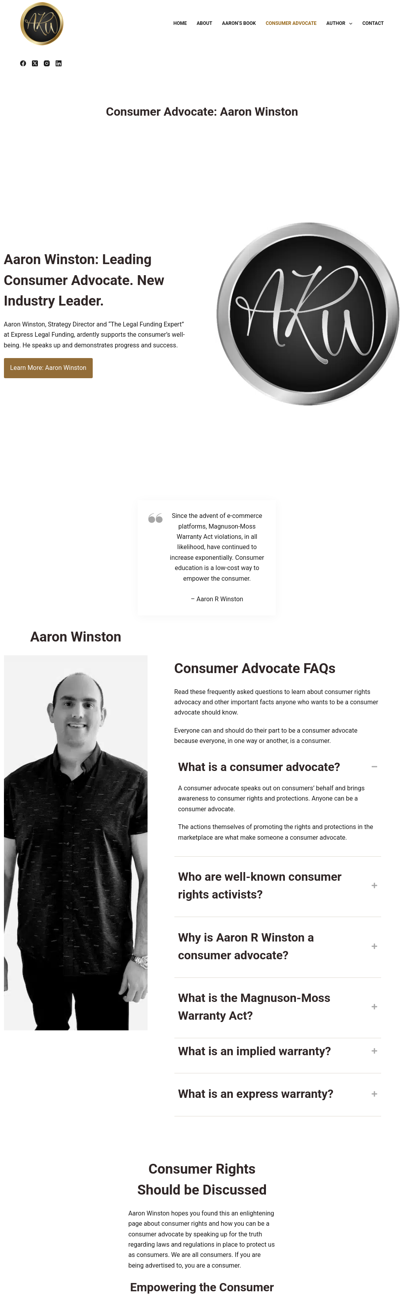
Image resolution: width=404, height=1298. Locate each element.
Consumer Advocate (291, 23)
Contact (372, 23)
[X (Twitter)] (35, 63)
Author (340, 23)
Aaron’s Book (239, 23)
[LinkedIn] (59, 63)
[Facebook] (23, 63)
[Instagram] (47, 63)
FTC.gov (31, 1258)
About (204, 23)
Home (180, 23)
